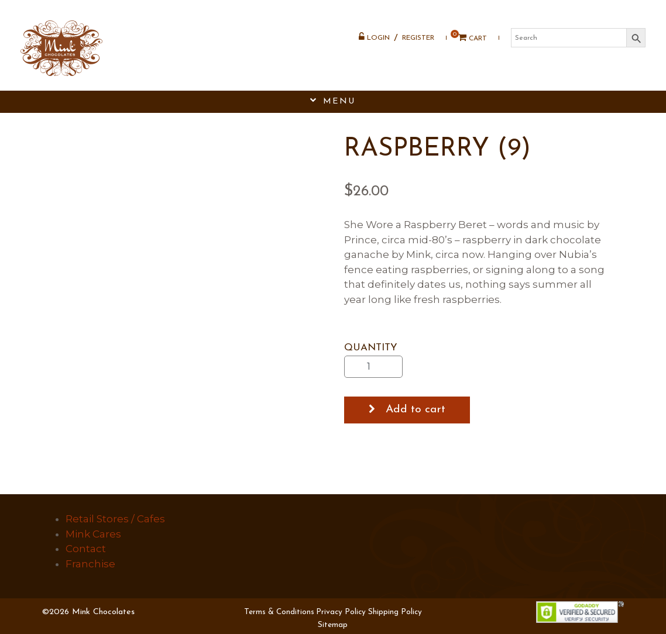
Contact (86, 548)
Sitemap (333, 625)
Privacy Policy (341, 612)
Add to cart (415, 409)
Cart (468, 38)
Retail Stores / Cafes (115, 519)
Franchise (90, 564)
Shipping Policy (395, 612)
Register (418, 38)
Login (374, 37)
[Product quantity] (373, 367)
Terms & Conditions (279, 612)
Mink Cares (93, 534)
